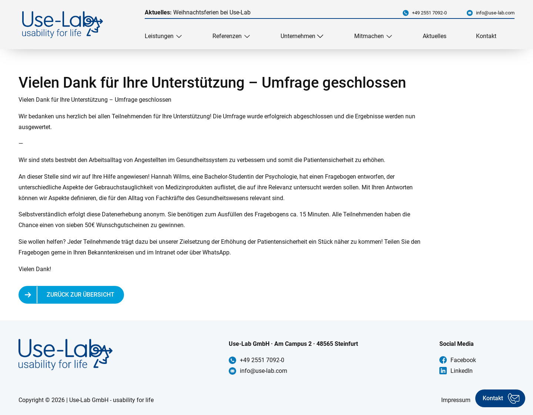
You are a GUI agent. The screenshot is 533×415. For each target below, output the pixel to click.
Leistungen (159, 36)
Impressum (455, 400)
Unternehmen (298, 36)
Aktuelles (434, 36)
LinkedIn (461, 370)
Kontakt (486, 36)
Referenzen (227, 36)
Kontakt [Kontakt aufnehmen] (493, 398)
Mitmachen (369, 36)
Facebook (463, 360)
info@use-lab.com (495, 13)
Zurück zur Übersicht (80, 294)
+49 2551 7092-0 (429, 13)
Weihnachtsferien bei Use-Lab (198, 12)
